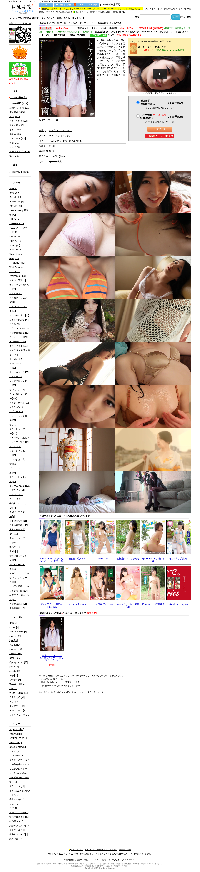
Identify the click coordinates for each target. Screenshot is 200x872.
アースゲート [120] (18, 337)
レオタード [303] (17, 138)
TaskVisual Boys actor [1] (17, 686)
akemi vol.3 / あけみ (178, 604)
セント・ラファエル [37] (18, 418)
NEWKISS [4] (15, 742)
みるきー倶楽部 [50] (19, 319)
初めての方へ (80, 12)
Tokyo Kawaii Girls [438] (15, 256)
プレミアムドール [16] (17, 470)
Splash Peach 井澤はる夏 (153, 559)
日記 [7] (13, 808)
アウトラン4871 (119, 31)
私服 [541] (14, 156)
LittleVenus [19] (16, 223)
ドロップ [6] (15, 446)
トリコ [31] (14, 701)
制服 (65, 141)
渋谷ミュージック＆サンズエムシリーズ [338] (19, 577)
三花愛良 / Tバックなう (128, 558)
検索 (137, 17)
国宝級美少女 (101, 31)
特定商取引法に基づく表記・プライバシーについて (87, 860)
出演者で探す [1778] (19, 172)
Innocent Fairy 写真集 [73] (18, 212)
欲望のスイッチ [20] (19, 812)
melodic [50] (15, 236)
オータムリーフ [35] (19, 372)
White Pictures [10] (18, 693)
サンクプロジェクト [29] (18, 383)
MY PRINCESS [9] (18, 738)
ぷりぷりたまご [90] (19, 315)
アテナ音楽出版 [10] (19, 333)
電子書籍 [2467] (17, 112)
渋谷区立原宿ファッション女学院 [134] (19, 588)
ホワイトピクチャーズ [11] (19, 479)
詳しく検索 (185, 17)
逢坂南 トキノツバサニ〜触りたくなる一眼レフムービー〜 (52, 658)
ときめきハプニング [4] (18, 300)
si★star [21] (15, 671)
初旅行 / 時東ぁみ (77, 558)
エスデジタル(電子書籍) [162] (19, 352)
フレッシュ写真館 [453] (17, 461)
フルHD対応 (24, 18)
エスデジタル (161, 31)
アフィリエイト (129, 860)
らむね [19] (14, 324)
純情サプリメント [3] (19, 825)
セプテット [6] (16, 411)
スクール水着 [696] (18, 121)
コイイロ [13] (15, 376)
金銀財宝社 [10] (17, 608)
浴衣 (79, 141)
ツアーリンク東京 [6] (19, 437)
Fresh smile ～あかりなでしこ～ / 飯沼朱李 (51, 559)
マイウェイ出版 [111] (19, 486)
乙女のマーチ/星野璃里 (153, 604)
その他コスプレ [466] (19, 151)
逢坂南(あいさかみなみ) (60, 130)
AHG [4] (13, 188)
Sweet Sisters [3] (17, 747)
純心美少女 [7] (16, 821)
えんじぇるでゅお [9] (19, 760)
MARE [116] (15, 645)
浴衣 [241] (14, 142)
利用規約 (116, 860)
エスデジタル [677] (18, 346)
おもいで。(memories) (141, 31)
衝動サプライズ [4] (18, 834)
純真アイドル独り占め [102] (19, 597)
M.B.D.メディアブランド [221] (19, 230)
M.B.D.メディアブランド (61, 135)
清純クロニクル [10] (19, 817)
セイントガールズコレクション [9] (19, 404)
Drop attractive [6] (18, 631)
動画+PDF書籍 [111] (19, 108)
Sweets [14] (15, 680)
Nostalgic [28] (16, 245)
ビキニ (72, 141)
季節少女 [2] (15, 547)
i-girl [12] (13, 640)
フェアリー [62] (17, 706)
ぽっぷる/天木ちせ (77, 604)
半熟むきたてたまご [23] (18, 505)
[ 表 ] (48, 120)
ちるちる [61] (15, 293)
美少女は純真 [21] (18, 604)
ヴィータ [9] (15, 499)
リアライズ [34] (17, 490)
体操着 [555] (15, 134)
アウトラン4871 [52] (19, 328)
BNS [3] (13, 623)
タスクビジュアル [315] (17, 431)
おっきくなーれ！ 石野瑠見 (128, 605)
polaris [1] (14, 666)
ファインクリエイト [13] (18, 453)
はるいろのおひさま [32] (18, 308)
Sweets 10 (103, 558)
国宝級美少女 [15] (18, 521)
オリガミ (45, 35)
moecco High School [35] (15, 655)
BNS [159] (14, 193)
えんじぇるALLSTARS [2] (16, 753)
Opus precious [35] (18, 662)
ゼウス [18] (14, 424)
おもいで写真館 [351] (19, 280)
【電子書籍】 (59, 35)
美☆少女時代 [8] (17, 830)
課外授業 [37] (15, 838)
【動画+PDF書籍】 (78, 35)
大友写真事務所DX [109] (17, 531)
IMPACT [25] (15, 206)
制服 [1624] (14, 116)
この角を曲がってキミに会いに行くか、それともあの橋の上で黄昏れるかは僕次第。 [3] (19, 773)
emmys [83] (15, 636)
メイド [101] (15, 147)
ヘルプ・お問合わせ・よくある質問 (101, 849)
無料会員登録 (119, 12)
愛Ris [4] (13, 551)
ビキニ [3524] (16, 129)
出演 (43, 130)
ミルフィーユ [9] (17, 710)
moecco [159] (15, 649)
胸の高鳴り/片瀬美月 (179, 558)
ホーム (12, 18)
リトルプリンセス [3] (19, 714)
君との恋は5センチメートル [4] (19, 792)
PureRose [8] (15, 249)
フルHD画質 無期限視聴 (153, 116)
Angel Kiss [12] (16, 729)
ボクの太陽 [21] (17, 786)
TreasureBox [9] (17, 263)
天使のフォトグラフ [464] (18, 540)
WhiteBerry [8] (16, 267)
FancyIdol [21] (16, 197)
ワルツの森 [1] (16, 494)
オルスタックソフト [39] (18, 365)
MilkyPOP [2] (15, 241)
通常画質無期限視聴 (148, 102)
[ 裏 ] (56, 120)
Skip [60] (13, 675)
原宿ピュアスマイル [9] (18, 514)
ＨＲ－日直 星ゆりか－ (102, 604)
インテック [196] (17, 341)
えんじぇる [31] (17, 697)
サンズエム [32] (17, 389)
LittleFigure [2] (16, 219)
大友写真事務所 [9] (18, 525)
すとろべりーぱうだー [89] (19, 286)
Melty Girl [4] (15, 734)
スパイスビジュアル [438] (18, 396)
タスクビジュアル (180, 31)
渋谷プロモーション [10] (18, 558)
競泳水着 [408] (16, 125)
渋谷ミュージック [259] (17, 566)
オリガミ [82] (15, 359)
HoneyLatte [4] (16, 201)
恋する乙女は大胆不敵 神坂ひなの (53, 605)
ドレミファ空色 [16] (19, 442)
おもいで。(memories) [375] (17, 273)
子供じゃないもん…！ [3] (17, 801)
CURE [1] (14, 627)
